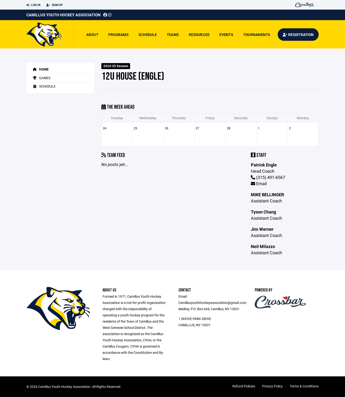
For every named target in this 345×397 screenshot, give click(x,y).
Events (226, 34)
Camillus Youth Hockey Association (63, 14)
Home (40, 69)
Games (40, 78)
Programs (118, 34)
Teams (173, 34)
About (92, 34)
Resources (199, 34)
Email (259, 183)
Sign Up (54, 5)
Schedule (147, 34)
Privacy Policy (272, 386)
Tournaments (256, 34)
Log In (33, 5)
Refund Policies (243, 386)
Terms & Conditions (304, 386)
